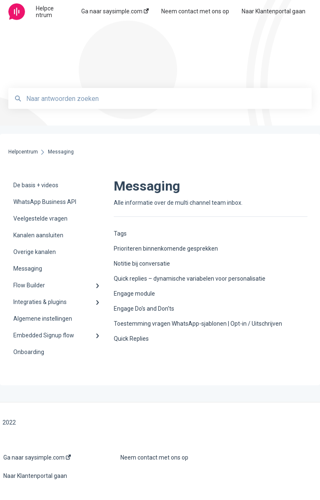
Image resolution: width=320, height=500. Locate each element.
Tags (120, 233)
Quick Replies (131, 338)
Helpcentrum (45, 11)
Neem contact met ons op (154, 457)
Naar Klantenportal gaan (35, 475)
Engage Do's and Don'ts (144, 308)
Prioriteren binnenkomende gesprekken (166, 248)
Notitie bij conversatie (142, 263)
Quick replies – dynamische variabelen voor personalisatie (189, 278)
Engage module (134, 293)
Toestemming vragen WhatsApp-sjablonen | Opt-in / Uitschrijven (198, 323)
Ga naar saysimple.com (37, 457)
